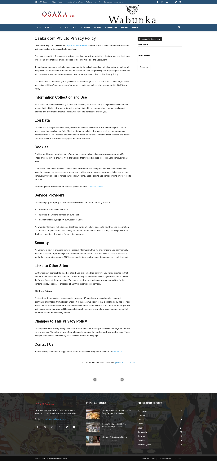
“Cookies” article (95, 186)
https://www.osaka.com (76, 45)
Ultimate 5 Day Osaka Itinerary (115, 437)
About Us (98, 2)
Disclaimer (145, 458)
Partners (89, 2)
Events (124, 27)
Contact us (108, 2)
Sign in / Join (57, 2)
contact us (117, 351)
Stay (75, 27)
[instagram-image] (13, 379)
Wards (48, 27)
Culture (85, 27)
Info (39, 27)
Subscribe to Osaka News (73, 2)
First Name (143, 44)
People (97, 27)
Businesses (111, 27)
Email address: (160, 58)
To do (58, 27)
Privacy (154, 458)
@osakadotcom (125, 362)
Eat (67, 27)
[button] (179, 27)
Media (135, 27)
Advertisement (119, 2)
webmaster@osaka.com (55, 419)
